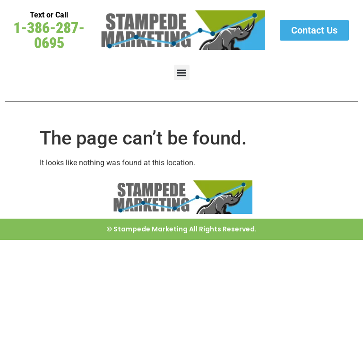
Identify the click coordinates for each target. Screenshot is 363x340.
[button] (182, 72)
